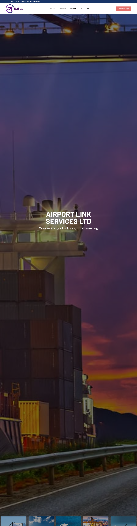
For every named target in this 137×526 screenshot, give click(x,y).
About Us (73, 9)
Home (52, 9)
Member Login (124, 9)
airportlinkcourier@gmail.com (30, 1)
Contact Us (85, 9)
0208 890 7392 (13, 1)
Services (62, 9)
